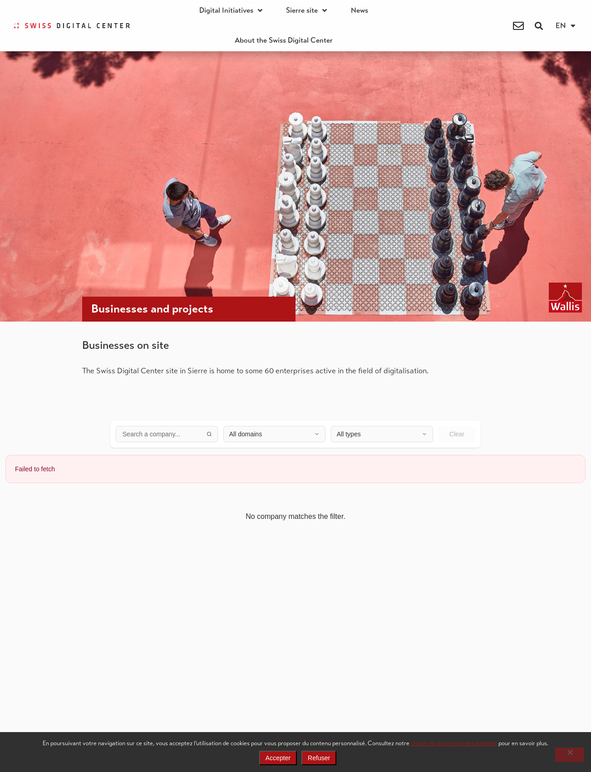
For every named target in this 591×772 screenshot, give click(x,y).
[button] (539, 25)
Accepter (278, 758)
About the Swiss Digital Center (284, 40)
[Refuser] (569, 755)
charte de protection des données (454, 743)
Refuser (319, 758)
